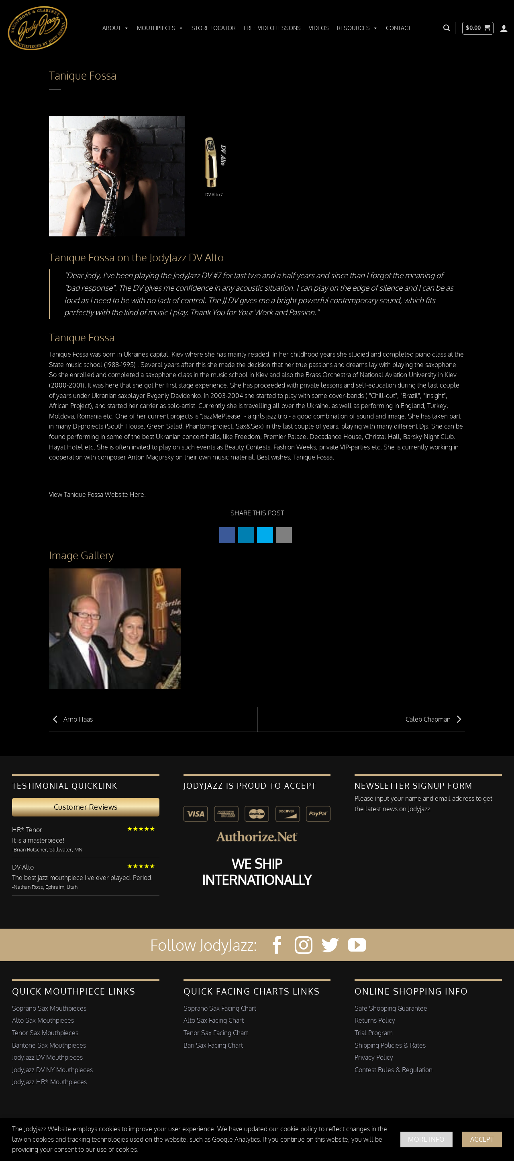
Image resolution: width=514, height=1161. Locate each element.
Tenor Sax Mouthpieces (45, 1033)
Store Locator (214, 28)
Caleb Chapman (435, 719)
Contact (398, 28)
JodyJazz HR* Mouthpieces (49, 1082)
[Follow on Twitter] (330, 946)
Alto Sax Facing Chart (214, 1020)
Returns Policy (375, 1020)
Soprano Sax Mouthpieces (49, 1008)
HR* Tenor (27, 830)
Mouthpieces (160, 28)
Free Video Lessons (272, 28)
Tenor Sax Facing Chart (216, 1033)
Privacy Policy (374, 1057)
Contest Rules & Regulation (393, 1070)
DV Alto (23, 867)
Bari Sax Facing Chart (213, 1045)
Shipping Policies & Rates (390, 1045)
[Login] (504, 28)
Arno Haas (71, 719)
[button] (446, 28)
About (115, 28)
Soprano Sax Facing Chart (220, 1008)
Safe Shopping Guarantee (391, 1008)
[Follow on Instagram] (303, 946)
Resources (357, 28)
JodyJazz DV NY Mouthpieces (52, 1070)
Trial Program (374, 1033)
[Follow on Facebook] (277, 946)
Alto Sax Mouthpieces (43, 1020)
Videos (319, 28)
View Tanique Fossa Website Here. (97, 494)
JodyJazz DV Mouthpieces (47, 1057)
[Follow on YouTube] (357, 946)
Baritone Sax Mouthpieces (49, 1045)
